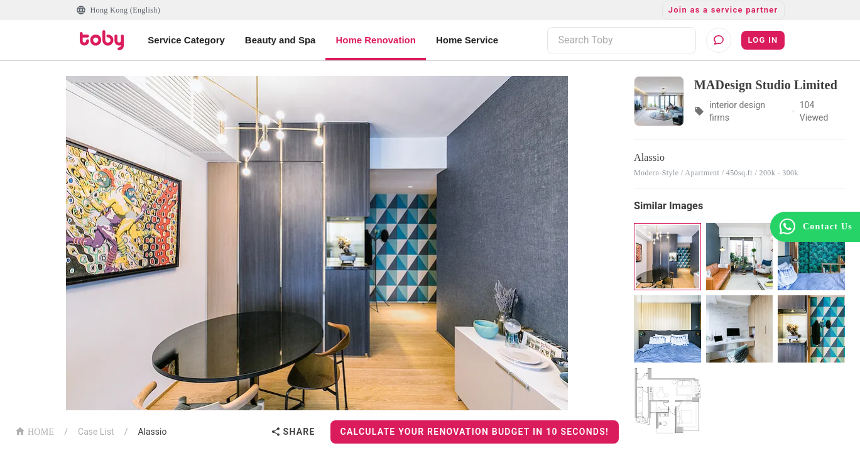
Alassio (152, 432)
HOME (34, 431)
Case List (96, 432)
